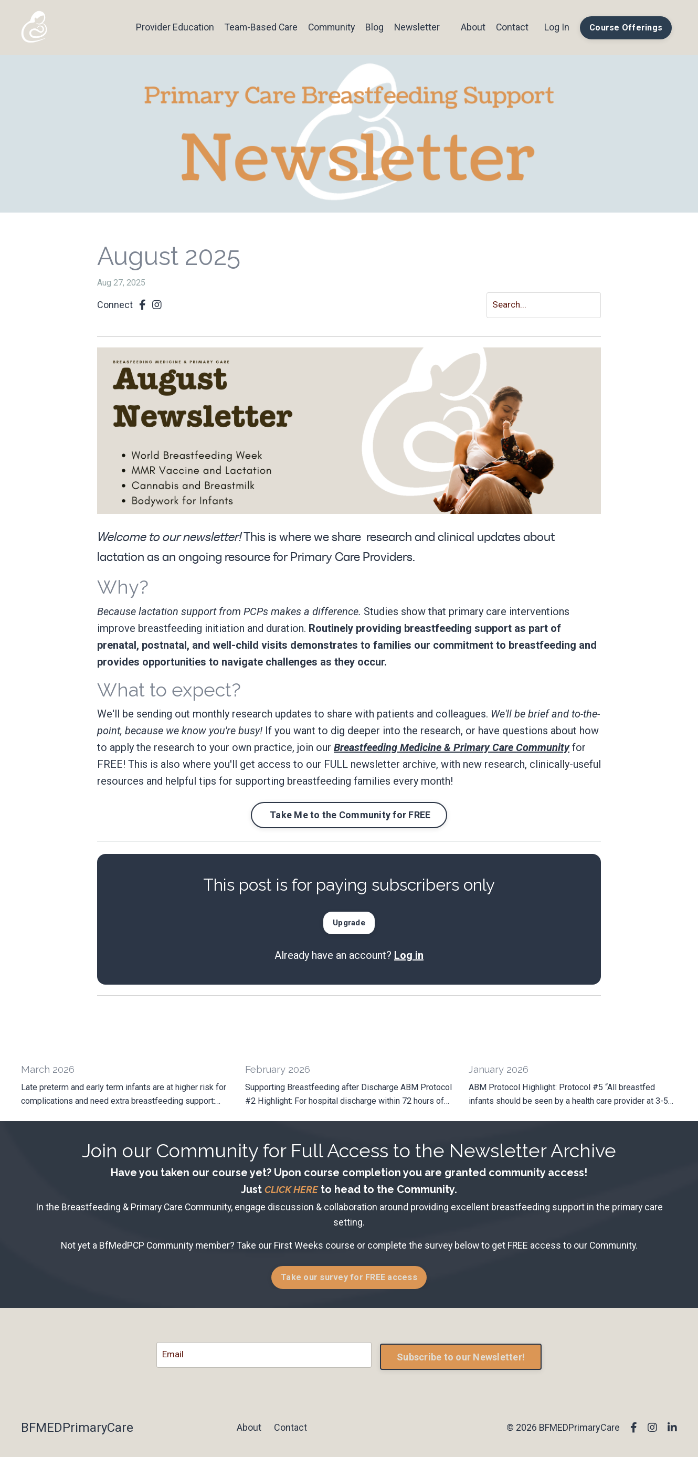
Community (328, 27)
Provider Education (170, 27)
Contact (511, 27)
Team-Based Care (256, 27)
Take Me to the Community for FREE (349, 815)
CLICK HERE (291, 1192)
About (472, 27)
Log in (409, 957)
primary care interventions (509, 612)
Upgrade (349, 924)
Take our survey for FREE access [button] (349, 1280)
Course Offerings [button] (625, 28)
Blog (373, 27)
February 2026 (279, 1071)
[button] (349, 922)
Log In (556, 27)
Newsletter (416, 27)
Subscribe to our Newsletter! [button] (461, 1358)
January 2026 (500, 1071)
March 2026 (49, 1071)
